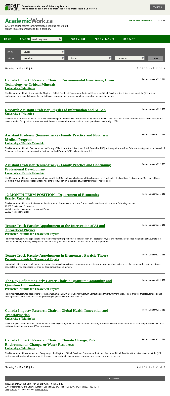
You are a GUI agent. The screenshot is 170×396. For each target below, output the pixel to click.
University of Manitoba (20, 88)
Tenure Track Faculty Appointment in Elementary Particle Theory (57, 255)
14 (157, 68)
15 (160, 68)
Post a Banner (104, 39)
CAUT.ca (161, 21)
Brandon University (17, 198)
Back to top (114, 378)
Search (25, 39)
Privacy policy (41, 389)
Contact (129, 39)
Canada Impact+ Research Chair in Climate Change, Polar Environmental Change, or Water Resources (51, 342)
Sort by (10, 51)
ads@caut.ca (11, 389)
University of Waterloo (19, 113)
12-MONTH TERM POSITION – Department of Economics (52, 195)
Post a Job (78, 39)
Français (157, 7)
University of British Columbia (24, 143)
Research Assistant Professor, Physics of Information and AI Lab (55, 110)
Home (7, 39)
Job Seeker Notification (140, 21)
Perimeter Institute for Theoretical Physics (32, 234)
